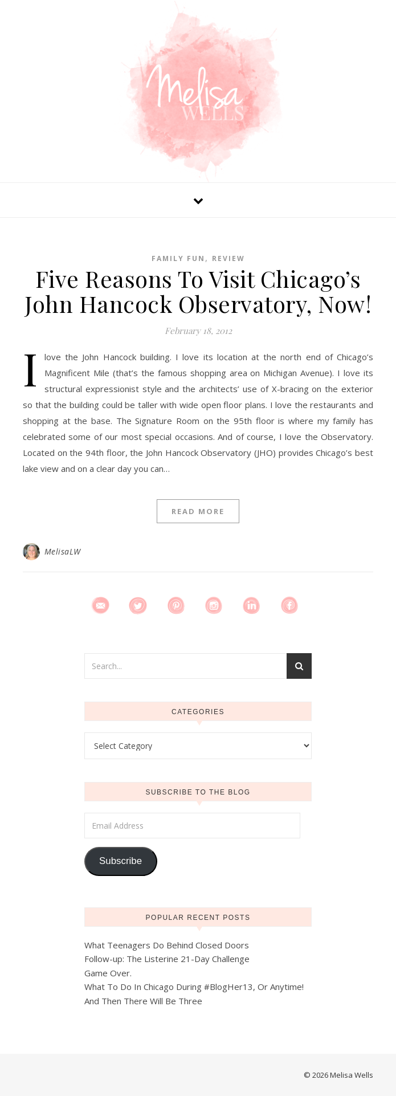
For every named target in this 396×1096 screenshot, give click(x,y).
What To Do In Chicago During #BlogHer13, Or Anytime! (194, 986)
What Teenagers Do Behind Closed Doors (166, 945)
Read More (198, 511)
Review (228, 258)
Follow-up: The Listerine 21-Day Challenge (167, 958)
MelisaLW (62, 551)
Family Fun (178, 258)
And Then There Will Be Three (143, 1001)
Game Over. (108, 973)
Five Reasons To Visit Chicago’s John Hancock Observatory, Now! (198, 291)
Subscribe (120, 860)
